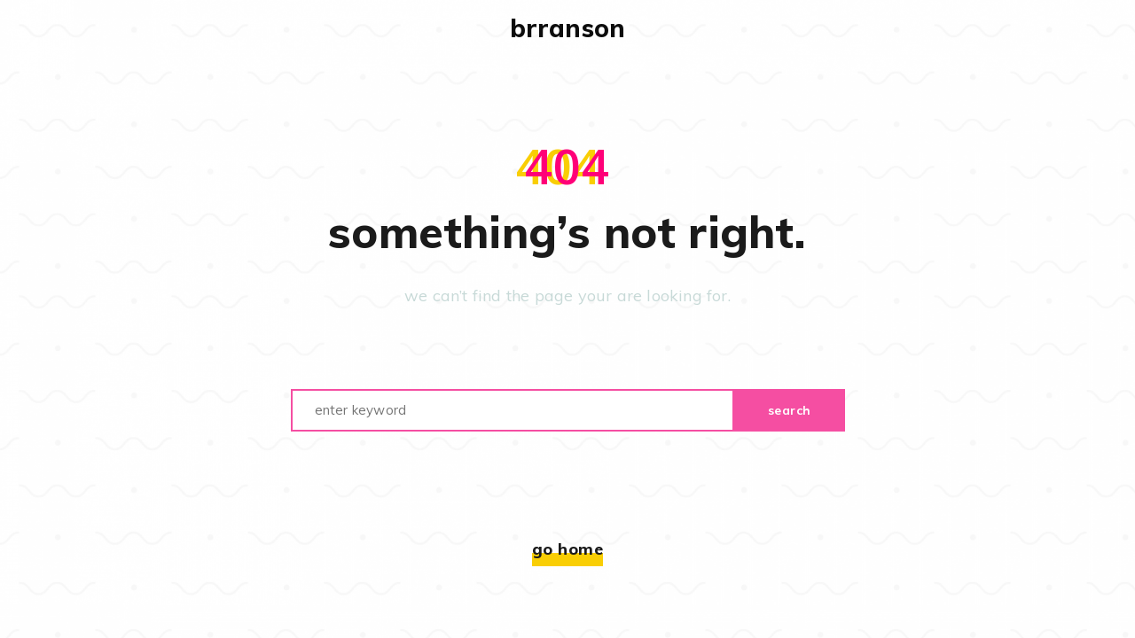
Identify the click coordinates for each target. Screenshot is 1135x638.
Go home (568, 549)
